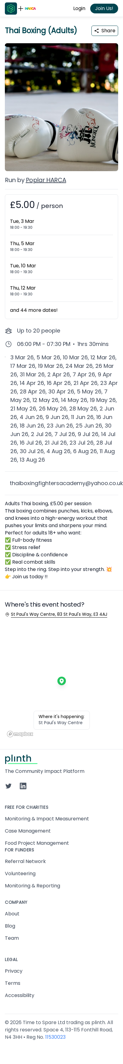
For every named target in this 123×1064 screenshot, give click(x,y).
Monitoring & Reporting (32, 885)
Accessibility (19, 995)
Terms (12, 983)
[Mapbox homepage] (20, 734)
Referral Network (25, 861)
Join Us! (104, 8)
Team (12, 938)
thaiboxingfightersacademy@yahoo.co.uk (66, 483)
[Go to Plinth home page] (11, 8)
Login (79, 8)
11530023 (55, 1037)
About (12, 913)
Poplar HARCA (46, 180)
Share (104, 30)
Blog (10, 925)
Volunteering (20, 873)
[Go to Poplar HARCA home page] (30, 8)
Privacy (13, 970)
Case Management (28, 830)
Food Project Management (37, 843)
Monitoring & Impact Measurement (47, 818)
